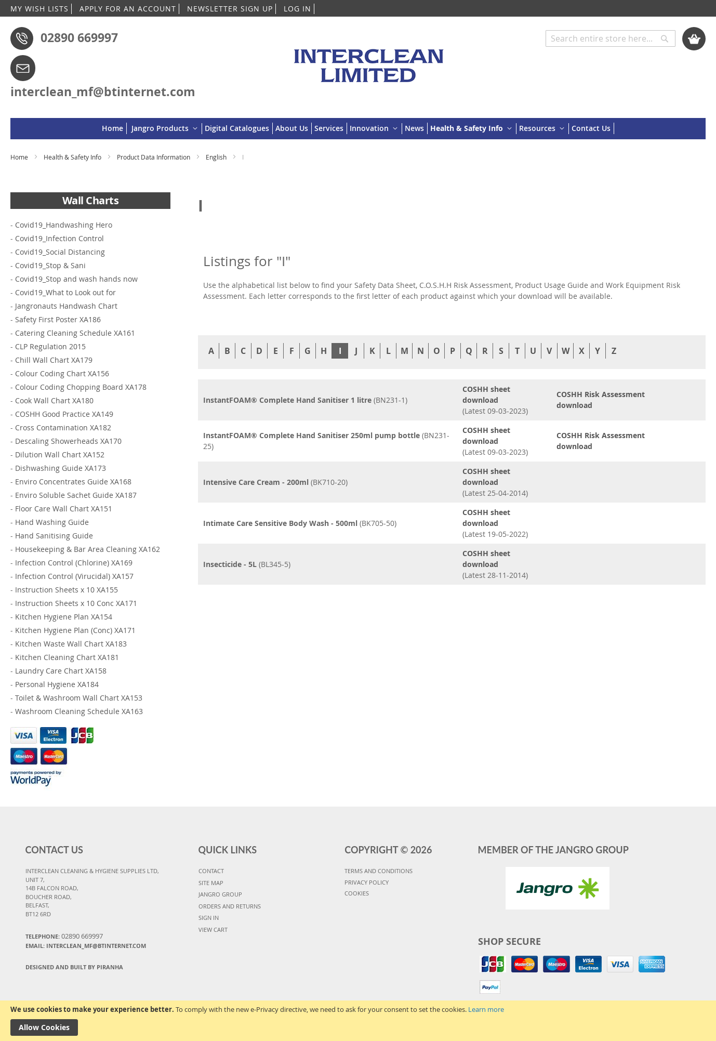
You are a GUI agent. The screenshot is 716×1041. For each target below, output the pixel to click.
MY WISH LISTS (39, 9)
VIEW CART (213, 929)
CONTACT (211, 871)
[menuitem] (114, 128)
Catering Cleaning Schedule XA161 (75, 333)
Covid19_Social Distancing (60, 252)
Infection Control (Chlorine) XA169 (73, 563)
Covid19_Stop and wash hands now (76, 279)
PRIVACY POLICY (366, 882)
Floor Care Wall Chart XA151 (63, 508)
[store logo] (371, 61)
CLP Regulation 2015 (50, 346)
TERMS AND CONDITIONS (378, 871)
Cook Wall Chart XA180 (54, 400)
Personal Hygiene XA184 (57, 684)
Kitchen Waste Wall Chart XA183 (71, 644)
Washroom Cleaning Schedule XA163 (79, 711)
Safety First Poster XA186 (58, 319)
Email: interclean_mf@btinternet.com (85, 946)
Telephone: (64, 936)
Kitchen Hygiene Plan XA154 (63, 617)
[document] (358, 1021)
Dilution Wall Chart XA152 (59, 454)
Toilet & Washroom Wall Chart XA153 (78, 698)
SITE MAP (210, 883)
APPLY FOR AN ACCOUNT (127, 9)
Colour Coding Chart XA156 (62, 373)
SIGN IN (208, 917)
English (217, 157)
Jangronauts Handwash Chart (66, 306)
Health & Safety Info (73, 157)
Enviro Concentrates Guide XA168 (73, 481)
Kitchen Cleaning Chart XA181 (67, 657)
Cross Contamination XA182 (63, 427)
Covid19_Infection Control (59, 238)
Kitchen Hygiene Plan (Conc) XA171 (75, 630)
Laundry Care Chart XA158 (61, 671)
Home (20, 157)
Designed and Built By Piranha (74, 967)
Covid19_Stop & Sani (50, 265)
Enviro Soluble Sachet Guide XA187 (76, 495)
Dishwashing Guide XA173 (60, 468)
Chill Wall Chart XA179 (53, 360)
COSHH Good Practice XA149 (64, 414)
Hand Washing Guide (52, 522)
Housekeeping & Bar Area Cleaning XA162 (87, 549)
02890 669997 (79, 37)
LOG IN (297, 9)
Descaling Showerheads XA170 (68, 441)
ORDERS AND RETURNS (229, 906)
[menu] (358, 128)
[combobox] (610, 38)
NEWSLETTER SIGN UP (230, 9)
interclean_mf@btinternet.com (102, 91)
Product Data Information (154, 157)
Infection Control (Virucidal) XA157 (74, 576)
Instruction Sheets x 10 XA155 (66, 590)
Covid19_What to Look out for (65, 292)
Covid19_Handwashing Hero (63, 225)
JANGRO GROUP (220, 894)
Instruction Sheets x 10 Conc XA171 (76, 603)
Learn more (486, 1009)
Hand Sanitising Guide (54, 536)
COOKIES (356, 893)
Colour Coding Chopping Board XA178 (81, 387)
